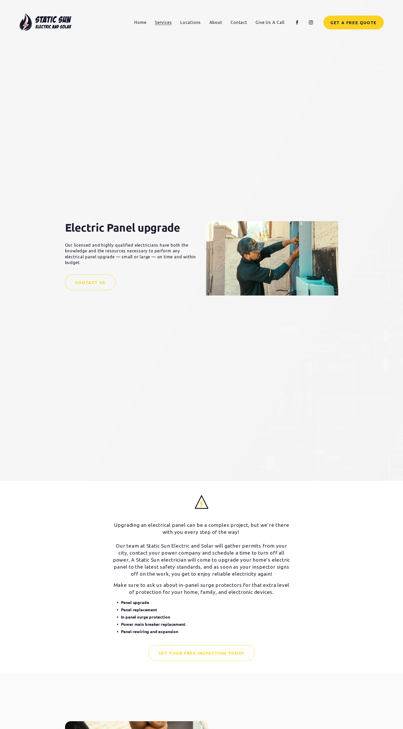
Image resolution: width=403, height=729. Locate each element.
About (215, 22)
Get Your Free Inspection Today (201, 653)
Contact (239, 22)
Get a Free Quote (353, 22)
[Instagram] (311, 22)
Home (140, 22)
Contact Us (90, 282)
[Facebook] (297, 22)
